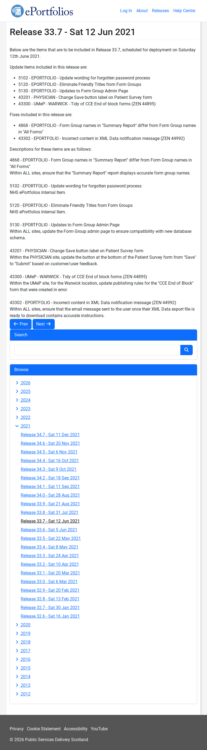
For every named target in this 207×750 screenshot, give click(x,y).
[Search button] (186, 350)
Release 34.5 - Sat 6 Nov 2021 (49, 452)
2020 (22, 624)
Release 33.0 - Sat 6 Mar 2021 (49, 581)
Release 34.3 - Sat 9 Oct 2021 (49, 469)
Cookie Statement (44, 728)
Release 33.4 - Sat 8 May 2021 (49, 547)
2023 (22, 408)
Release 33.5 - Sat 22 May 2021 (51, 538)
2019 (22, 633)
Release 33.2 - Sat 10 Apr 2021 (50, 564)
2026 (22, 382)
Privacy (17, 728)
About (142, 10)
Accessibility (76, 728)
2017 (22, 650)
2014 (22, 676)
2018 (22, 642)
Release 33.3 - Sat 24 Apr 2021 (50, 555)
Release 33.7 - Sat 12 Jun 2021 (50, 521)
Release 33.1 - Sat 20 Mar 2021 (50, 573)
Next (43, 324)
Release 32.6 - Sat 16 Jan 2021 (50, 616)
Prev (20, 324)
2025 (22, 391)
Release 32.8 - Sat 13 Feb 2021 (50, 598)
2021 (22, 426)
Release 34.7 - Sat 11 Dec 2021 (50, 434)
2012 (22, 694)
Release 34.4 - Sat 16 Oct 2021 (50, 460)
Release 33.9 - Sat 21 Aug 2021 (50, 503)
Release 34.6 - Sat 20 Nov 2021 (50, 443)
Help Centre (184, 10)
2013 (22, 685)
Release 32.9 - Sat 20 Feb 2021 (50, 590)
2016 (22, 659)
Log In (126, 10)
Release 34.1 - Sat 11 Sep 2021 (50, 486)
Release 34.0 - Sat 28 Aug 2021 (50, 495)
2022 (22, 417)
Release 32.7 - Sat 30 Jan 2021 (50, 607)
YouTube (99, 728)
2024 (22, 400)
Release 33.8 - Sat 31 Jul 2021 (49, 512)
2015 (22, 668)
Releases (160, 10)
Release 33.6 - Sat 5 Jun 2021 (49, 529)
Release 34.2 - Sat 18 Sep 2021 (50, 477)
